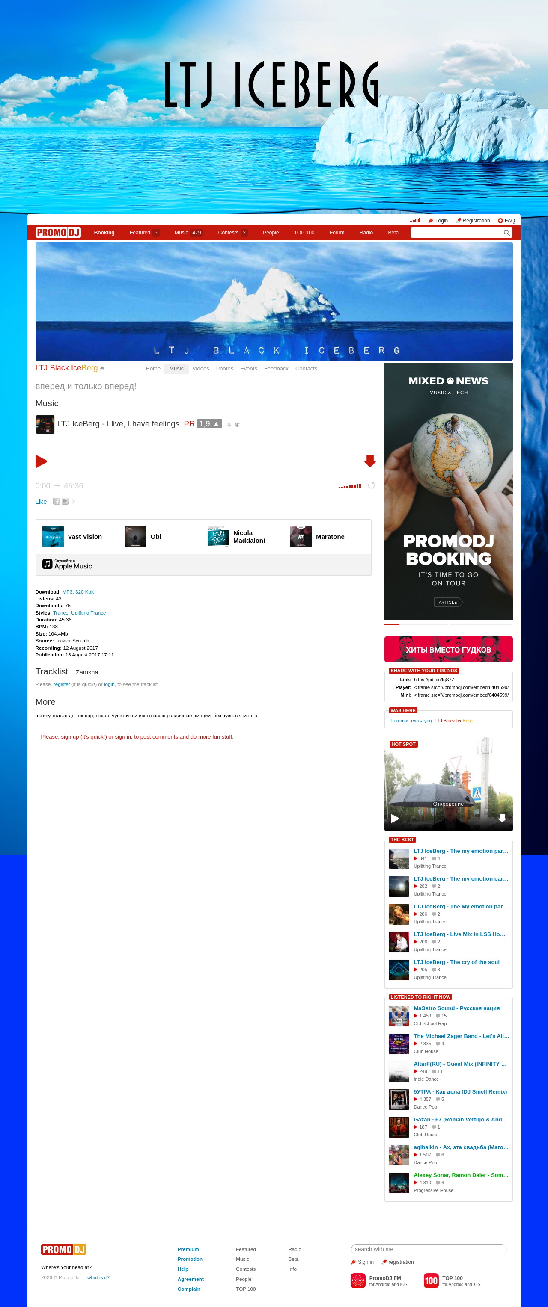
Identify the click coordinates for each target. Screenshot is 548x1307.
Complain (189, 1289)
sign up (70, 736)
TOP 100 (304, 233)
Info (292, 1269)
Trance (60, 612)
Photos (224, 368)
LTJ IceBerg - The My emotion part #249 (462, 906)
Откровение (448, 804)
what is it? (98, 1277)
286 (423, 914)
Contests (246, 1269)
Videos (200, 368)
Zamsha (87, 672)
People (271, 233)
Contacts (306, 368)
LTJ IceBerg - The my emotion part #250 (462, 878)
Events (248, 368)
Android (382, 1284)
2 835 (426, 1043)
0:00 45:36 (59, 486)
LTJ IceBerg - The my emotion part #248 (462, 851)
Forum (337, 233)
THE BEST (402, 839)
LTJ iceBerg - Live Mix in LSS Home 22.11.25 (462, 934)
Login (441, 220)
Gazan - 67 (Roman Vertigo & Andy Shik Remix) (462, 1119)
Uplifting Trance (88, 612)
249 (423, 1071)
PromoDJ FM (385, 1278)
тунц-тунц (421, 720)
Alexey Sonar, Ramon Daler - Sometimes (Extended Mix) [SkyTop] (462, 1175)
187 (423, 1127)
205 (423, 969)
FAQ (510, 220)
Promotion (190, 1259)
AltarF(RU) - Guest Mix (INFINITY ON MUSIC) (462, 1064)
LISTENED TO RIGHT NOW (421, 996)
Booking (104, 233)
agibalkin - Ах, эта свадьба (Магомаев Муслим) (462, 1147)
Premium (188, 1249)
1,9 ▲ (209, 423)
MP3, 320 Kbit (77, 591)
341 (423, 858)
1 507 (426, 1154)
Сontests (233, 233)
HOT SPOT (404, 744)
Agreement (191, 1279)
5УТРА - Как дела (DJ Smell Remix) (460, 1091)
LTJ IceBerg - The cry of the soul (457, 962)
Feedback (276, 368)
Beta (393, 233)
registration (401, 1262)
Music (189, 233)
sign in (123, 736)
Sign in (366, 1262)
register (62, 684)
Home (153, 368)
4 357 (426, 1099)
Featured (145, 233)
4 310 (426, 1182)
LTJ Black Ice (67, 368)
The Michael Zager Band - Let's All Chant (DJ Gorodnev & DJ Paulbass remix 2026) (462, 1036)
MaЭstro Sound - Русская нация (457, 1008)
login (109, 684)
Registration (476, 220)
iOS (404, 1284)
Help (183, 1269)
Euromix (399, 720)
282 (423, 886)
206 (423, 941)
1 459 (426, 1015)
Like (41, 501)
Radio (366, 233)
